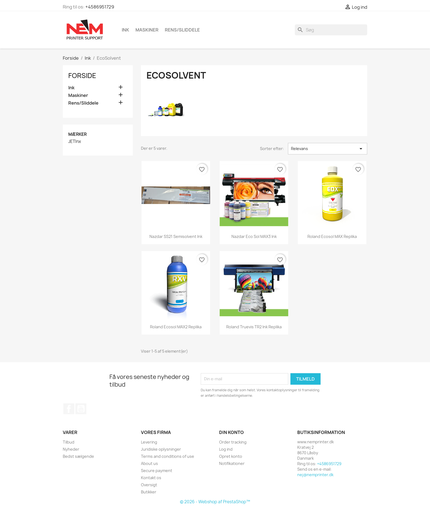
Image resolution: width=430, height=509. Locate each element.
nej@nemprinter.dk (315, 474)
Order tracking (233, 442)
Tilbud (68, 442)
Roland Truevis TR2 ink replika (254, 326)
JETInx (74, 141)
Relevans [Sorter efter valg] (327, 148)
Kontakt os (151, 477)
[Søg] (331, 29)
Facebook (68, 408)
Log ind (226, 449)
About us (149, 463)
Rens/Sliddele (182, 30)
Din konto (231, 432)
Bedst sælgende (78, 456)
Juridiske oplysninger (161, 449)
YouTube (80, 408)
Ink (125, 30)
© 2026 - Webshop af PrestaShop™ (215, 502)
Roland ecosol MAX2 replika (176, 326)
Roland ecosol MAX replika (332, 236)
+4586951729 (99, 7)
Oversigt (149, 484)
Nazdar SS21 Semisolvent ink (175, 236)
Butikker (148, 491)
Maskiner (147, 30)
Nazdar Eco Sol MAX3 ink (254, 236)
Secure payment (156, 470)
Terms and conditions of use (167, 456)
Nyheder (71, 449)
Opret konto (230, 456)
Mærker (77, 134)
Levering (149, 442)
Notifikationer (232, 463)
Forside (82, 75)
